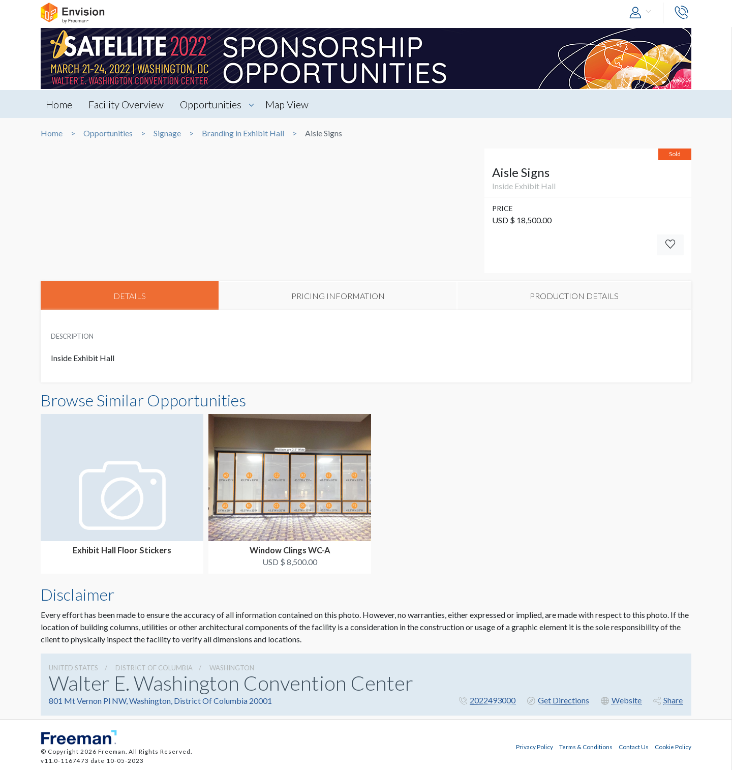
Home (59, 104)
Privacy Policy (534, 746)
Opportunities (211, 104)
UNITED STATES (73, 668)
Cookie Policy (673, 746)
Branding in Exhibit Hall (243, 133)
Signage (167, 133)
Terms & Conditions (586, 746)
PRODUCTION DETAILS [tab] (574, 296)
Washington (231, 668)
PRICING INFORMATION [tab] (338, 296)
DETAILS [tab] (129, 296)
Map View (288, 104)
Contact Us (634, 746)
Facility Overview (126, 104)
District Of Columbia (154, 668)
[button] (642, 13)
